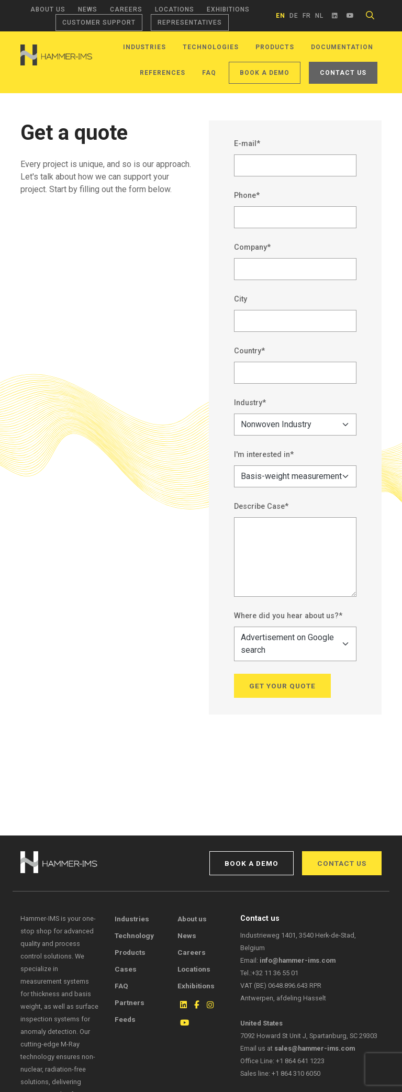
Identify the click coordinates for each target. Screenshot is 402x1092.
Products (274, 47)
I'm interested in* (264, 454)
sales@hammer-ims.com (314, 1048)
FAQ (209, 72)
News (87, 9)
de (293, 15)
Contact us (343, 72)
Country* (249, 351)
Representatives (190, 22)
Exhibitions (228, 9)
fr (307, 15)
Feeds (125, 1019)
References (162, 72)
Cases (126, 969)
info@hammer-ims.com (298, 960)
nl (319, 15)
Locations (174, 9)
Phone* (247, 195)
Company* (252, 247)
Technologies (211, 47)
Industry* (250, 402)
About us (47, 9)
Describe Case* (261, 506)
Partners (129, 1002)
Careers (126, 9)
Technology (134, 935)
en (280, 15)
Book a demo (264, 72)
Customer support (99, 22)
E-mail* (247, 143)
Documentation (342, 47)
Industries (144, 47)
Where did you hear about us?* (288, 615)
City (240, 299)
